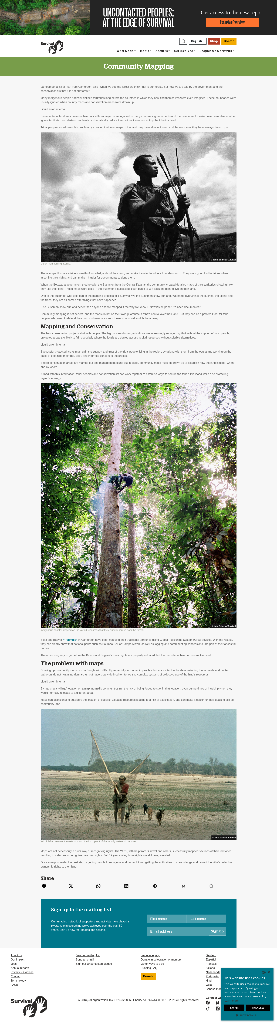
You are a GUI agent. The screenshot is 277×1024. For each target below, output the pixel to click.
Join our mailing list (88, 955)
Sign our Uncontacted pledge (94, 963)
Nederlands (213, 972)
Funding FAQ (149, 967)
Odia (209, 984)
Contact (15, 976)
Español (211, 959)
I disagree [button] (258, 1007)
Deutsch (211, 955)
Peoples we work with (216, 51)
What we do (125, 51)
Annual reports (20, 967)
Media (144, 51)
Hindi (209, 980)
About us (161, 51)
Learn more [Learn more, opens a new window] (231, 1000)
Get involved (183, 51)
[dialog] (247, 994)
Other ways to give (152, 963)
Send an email (85, 959)
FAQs (14, 984)
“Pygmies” (70, 639)
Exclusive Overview (232, 22)
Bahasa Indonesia (217, 989)
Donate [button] (229, 41)
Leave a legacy (150, 955)
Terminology (18, 980)
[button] (183, 41)
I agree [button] (234, 1007)
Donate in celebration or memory (161, 959)
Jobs (14, 963)
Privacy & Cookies (22, 972)
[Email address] (178, 931)
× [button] (268, 972)
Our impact (17, 959)
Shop (214, 41)
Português (212, 976)
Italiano (210, 967)
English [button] (196, 41)
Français (211, 963)
